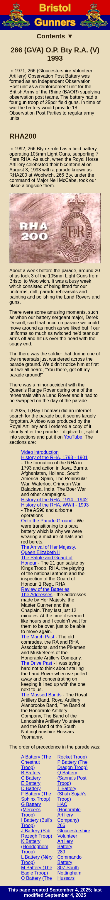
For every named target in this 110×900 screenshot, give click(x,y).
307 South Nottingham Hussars (69, 873)
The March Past (37, 636)
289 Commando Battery (69, 857)
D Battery (31, 788)
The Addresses (37, 594)
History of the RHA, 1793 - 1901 (54, 457)
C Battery (31, 777)
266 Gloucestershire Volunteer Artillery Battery (73, 836)
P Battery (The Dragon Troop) (72, 765)
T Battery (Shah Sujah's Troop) (72, 794)
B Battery (30, 772)
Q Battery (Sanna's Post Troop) (72, 778)
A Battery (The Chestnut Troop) (36, 762)
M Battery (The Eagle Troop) (36, 870)
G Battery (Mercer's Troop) (31, 809)
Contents (51, 36)
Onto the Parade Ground (46, 520)
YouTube (73, 436)
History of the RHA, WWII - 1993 (55, 504)
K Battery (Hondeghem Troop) (34, 846)
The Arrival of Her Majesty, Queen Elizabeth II (48, 550)
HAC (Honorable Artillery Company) (69, 812)
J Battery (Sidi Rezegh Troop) (36, 833)
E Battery (30, 783)
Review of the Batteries (45, 589)
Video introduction (40, 452)
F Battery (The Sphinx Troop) (36, 796)
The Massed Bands (41, 694)
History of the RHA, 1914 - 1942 (54, 499)
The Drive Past (36, 663)
